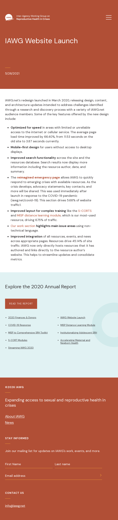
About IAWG (15, 416)
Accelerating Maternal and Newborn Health (75, 341)
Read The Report (21, 303)
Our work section (23, 226)
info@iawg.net (15, 506)
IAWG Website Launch (72, 317)
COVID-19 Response (19, 325)
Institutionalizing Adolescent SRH (78, 332)
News (9, 422)
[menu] (109, 17)
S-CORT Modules (17, 340)
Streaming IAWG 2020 (21, 347)
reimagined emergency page (38, 177)
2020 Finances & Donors (22, 317)
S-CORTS (84, 211)
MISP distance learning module (39, 215)
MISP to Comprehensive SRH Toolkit (28, 332)
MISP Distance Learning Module (77, 325)
